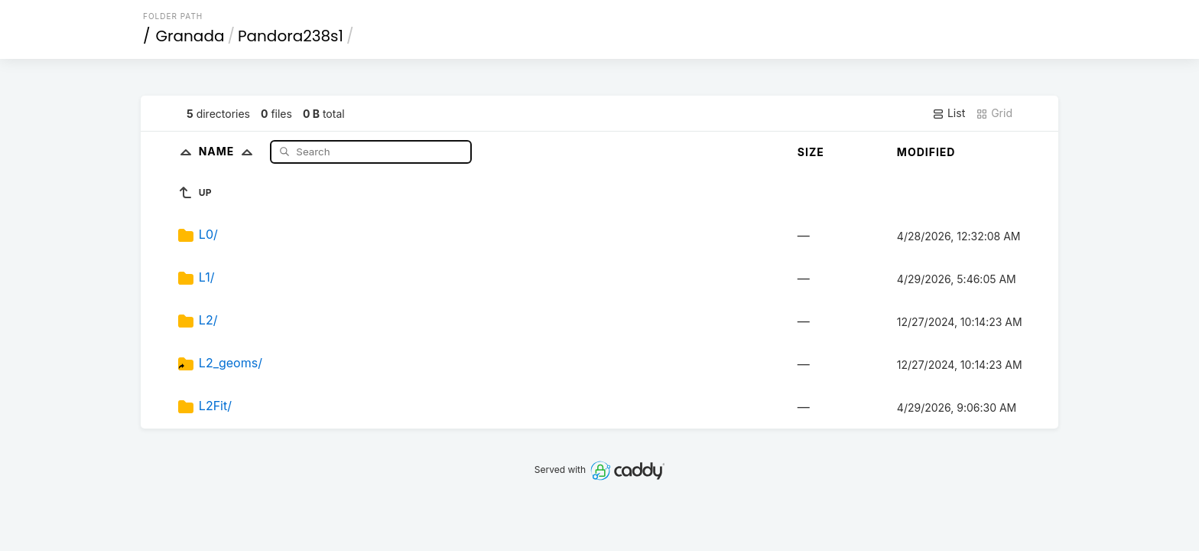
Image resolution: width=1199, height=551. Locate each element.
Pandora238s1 (290, 36)
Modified (926, 151)
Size (811, 151)
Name (229, 151)
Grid (994, 113)
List (948, 113)
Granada (190, 36)
